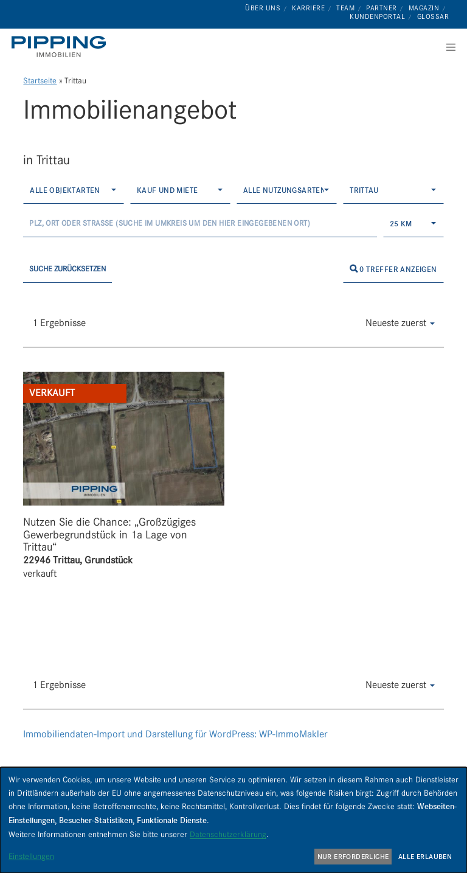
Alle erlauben (425, 856)
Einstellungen (31, 856)
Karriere (308, 8)
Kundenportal (377, 16)
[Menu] (447, 47)
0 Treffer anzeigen (393, 269)
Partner (381, 8)
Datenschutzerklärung (228, 834)
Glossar (433, 16)
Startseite (40, 80)
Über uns (262, 8)
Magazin (424, 8)
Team (345, 8)
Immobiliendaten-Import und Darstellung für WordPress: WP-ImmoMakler (175, 734)
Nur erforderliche (353, 856)
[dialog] (233, 820)
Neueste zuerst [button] (400, 323)
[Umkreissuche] (199, 223)
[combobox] (73, 190)
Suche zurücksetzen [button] (67, 268)
